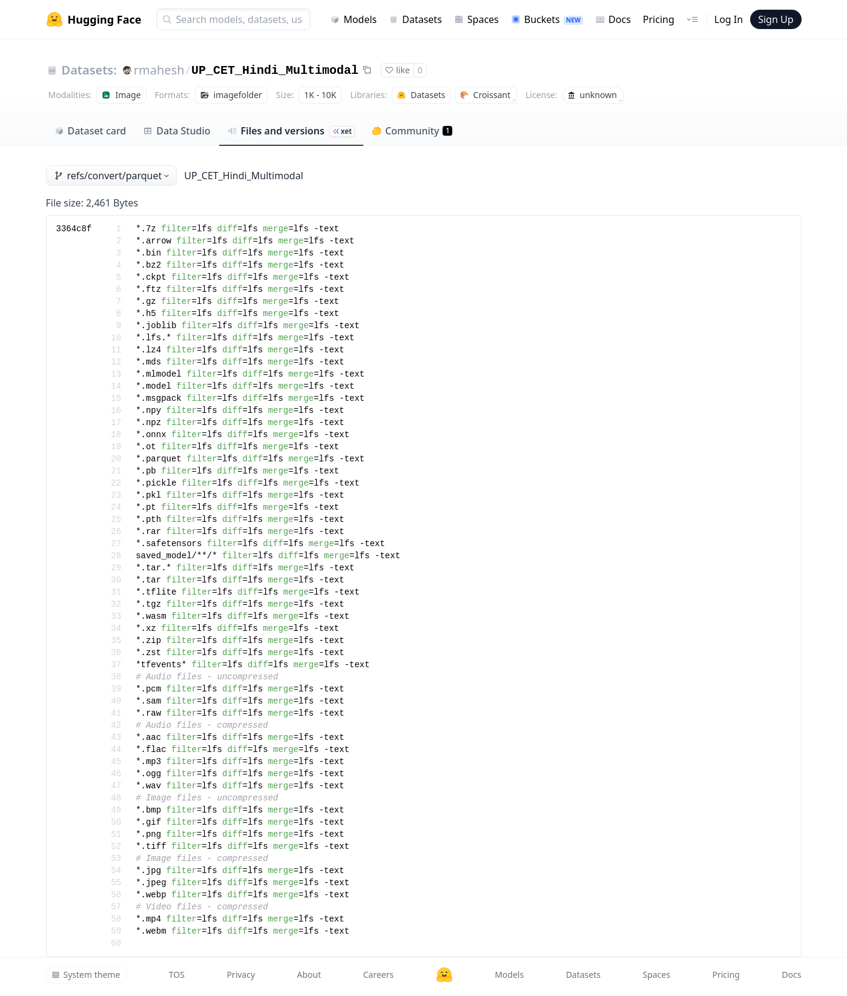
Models (353, 19)
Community (412, 130)
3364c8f (74, 229)
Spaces (476, 19)
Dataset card (90, 130)
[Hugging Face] (444, 974)
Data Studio (176, 130)
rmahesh (159, 70)
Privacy (240, 974)
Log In (728, 19)
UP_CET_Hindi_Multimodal (274, 71)
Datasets (415, 19)
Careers (378, 974)
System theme (85, 974)
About (309, 974)
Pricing (658, 19)
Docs (613, 19)
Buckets (547, 19)
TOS (177, 974)
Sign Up (775, 19)
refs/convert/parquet (113, 175)
